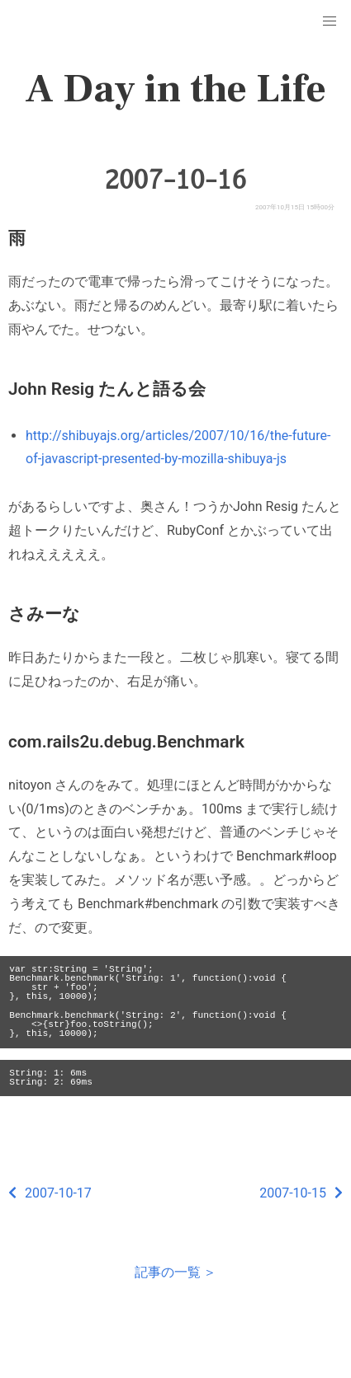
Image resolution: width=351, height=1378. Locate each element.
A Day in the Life (175, 89)
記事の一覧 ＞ (176, 1272)
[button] (329, 21)
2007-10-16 (175, 179)
